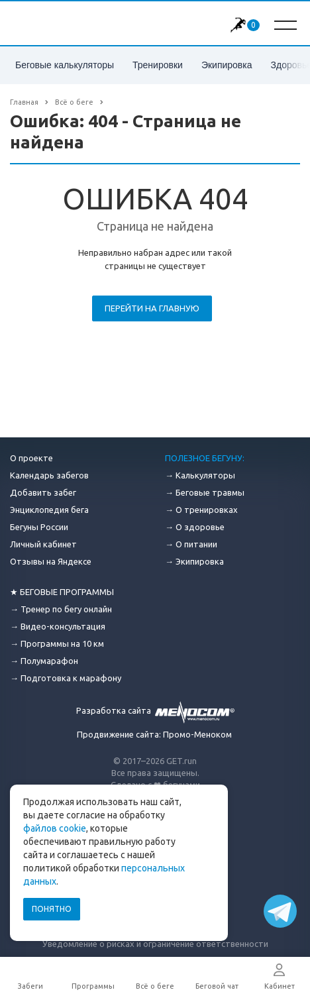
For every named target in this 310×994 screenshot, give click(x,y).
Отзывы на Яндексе (50, 561)
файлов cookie (54, 828)
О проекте (31, 458)
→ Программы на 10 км (57, 643)
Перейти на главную (152, 308)
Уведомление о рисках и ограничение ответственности (155, 943)
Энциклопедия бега (49, 509)
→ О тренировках (201, 509)
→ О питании (191, 544)
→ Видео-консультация (57, 626)
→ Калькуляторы (200, 475)
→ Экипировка (194, 561)
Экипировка (226, 65)
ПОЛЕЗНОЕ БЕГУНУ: (204, 458)
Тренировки (157, 65)
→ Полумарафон (44, 660)
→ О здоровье (195, 526)
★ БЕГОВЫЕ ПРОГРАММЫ (62, 591)
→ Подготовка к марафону (65, 678)
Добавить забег (43, 492)
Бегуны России (39, 526)
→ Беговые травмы (204, 492)
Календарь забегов (49, 475)
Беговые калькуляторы (64, 65)
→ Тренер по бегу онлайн (61, 609)
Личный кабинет (43, 544)
